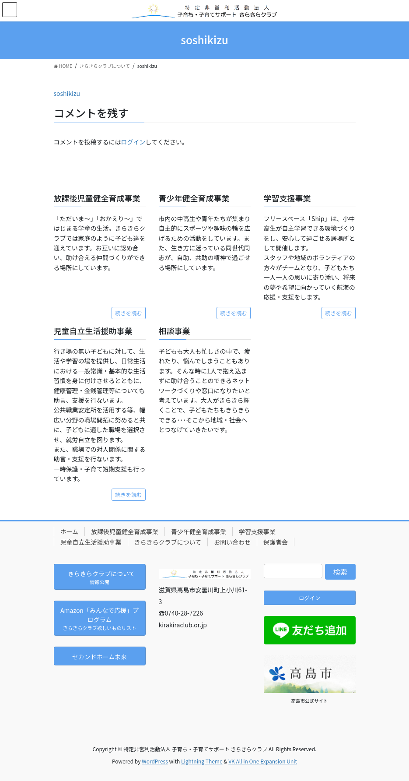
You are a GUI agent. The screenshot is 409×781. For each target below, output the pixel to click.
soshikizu (67, 93)
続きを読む (128, 313)
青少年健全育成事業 (198, 531)
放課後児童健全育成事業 (124, 531)
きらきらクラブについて (168, 542)
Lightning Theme (202, 761)
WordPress (155, 761)
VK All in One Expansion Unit (262, 761)
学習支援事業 (257, 531)
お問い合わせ (232, 542)
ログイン (133, 141)
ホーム (69, 531)
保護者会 (275, 542)
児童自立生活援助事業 (91, 542)
